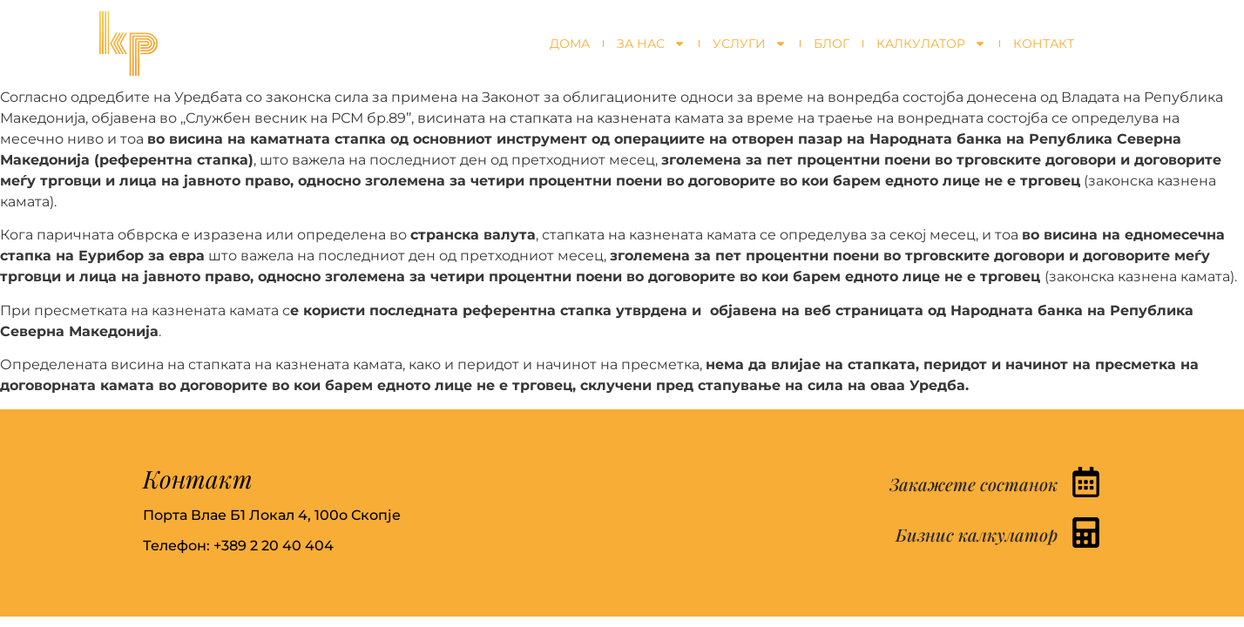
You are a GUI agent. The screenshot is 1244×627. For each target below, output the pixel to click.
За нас (651, 43)
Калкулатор (931, 43)
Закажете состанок (973, 484)
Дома (570, 43)
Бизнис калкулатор (977, 534)
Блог (831, 43)
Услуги (750, 43)
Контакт (1043, 43)
